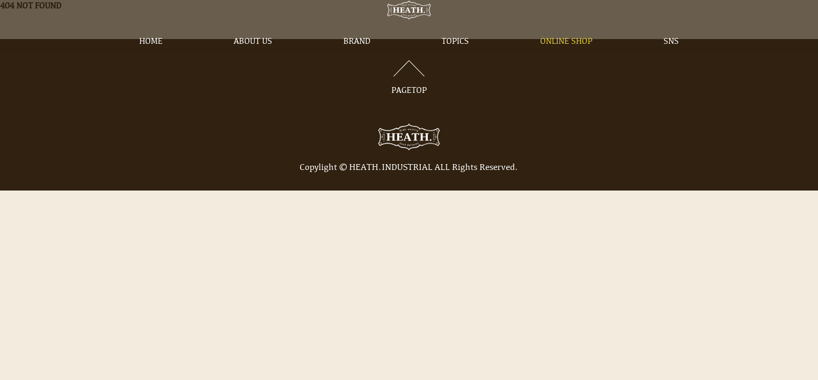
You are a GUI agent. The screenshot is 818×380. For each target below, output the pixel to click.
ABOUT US (253, 59)
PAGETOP (409, 77)
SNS (671, 59)
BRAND (356, 59)
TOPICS (455, 59)
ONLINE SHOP (566, 59)
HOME (150, 59)
